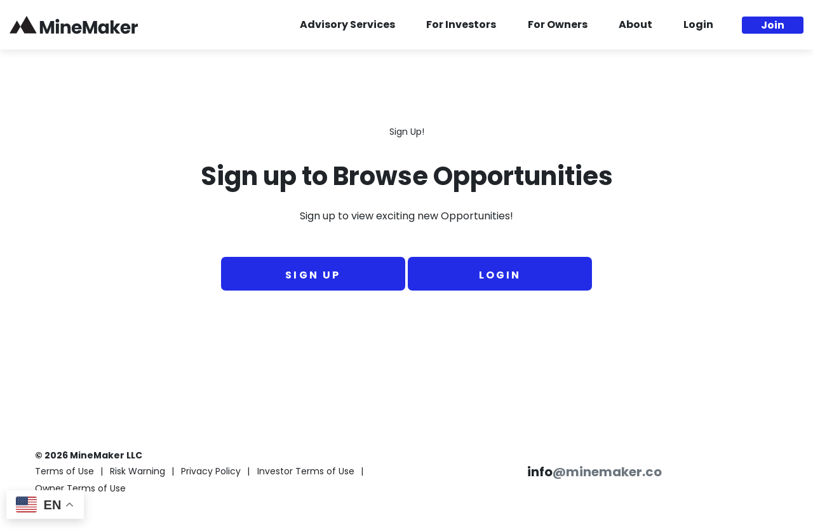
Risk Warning (137, 472)
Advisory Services (347, 25)
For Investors (461, 25)
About (635, 25)
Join (772, 26)
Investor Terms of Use (305, 472)
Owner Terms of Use (80, 489)
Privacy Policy (211, 472)
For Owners (558, 25)
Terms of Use (64, 472)
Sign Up (312, 276)
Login (698, 25)
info (594, 473)
